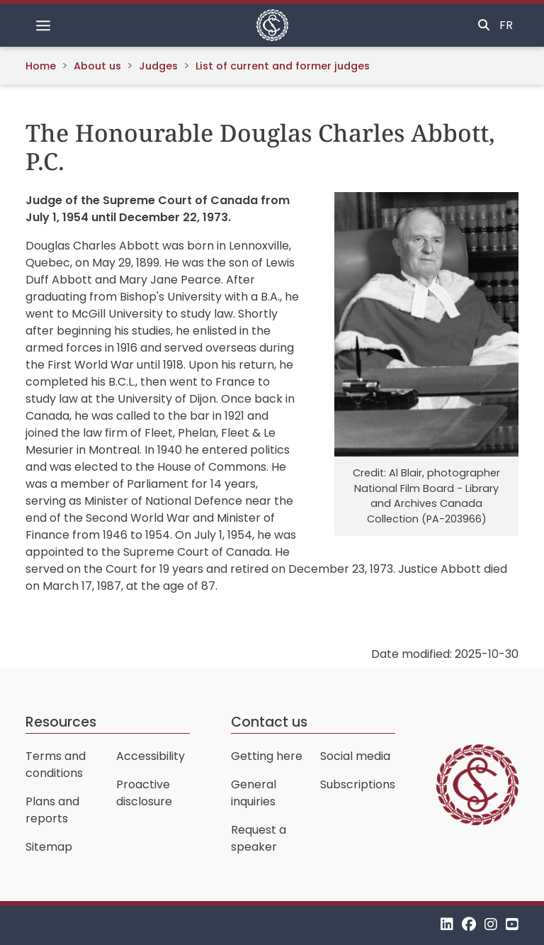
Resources (61, 722)
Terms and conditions (56, 764)
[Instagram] (490, 925)
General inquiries (253, 793)
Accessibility (150, 756)
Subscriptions (357, 784)
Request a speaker (258, 838)
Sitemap (49, 847)
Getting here (266, 756)
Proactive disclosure (144, 793)
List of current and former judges (283, 66)
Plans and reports (52, 810)
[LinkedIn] (447, 925)
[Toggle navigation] (43, 25)
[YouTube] (512, 925)
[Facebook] (469, 925)
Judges (158, 66)
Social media (355, 756)
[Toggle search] (484, 25)
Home (41, 66)
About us (97, 66)
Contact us (269, 722)
